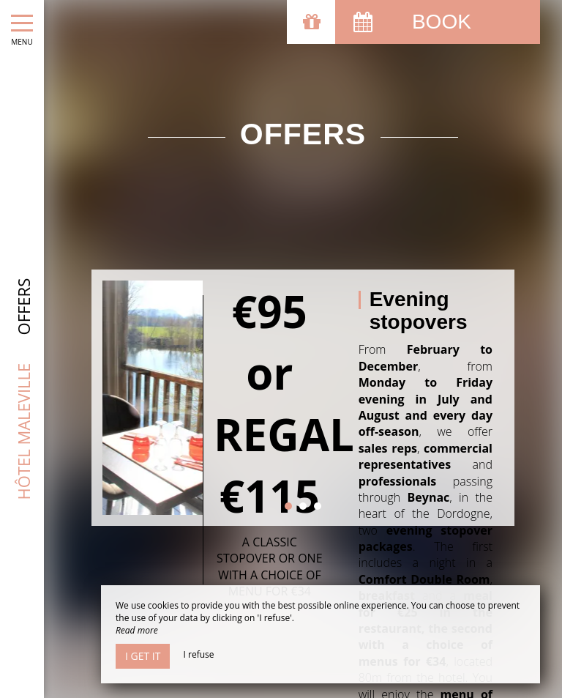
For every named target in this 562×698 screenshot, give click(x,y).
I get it (142, 656)
